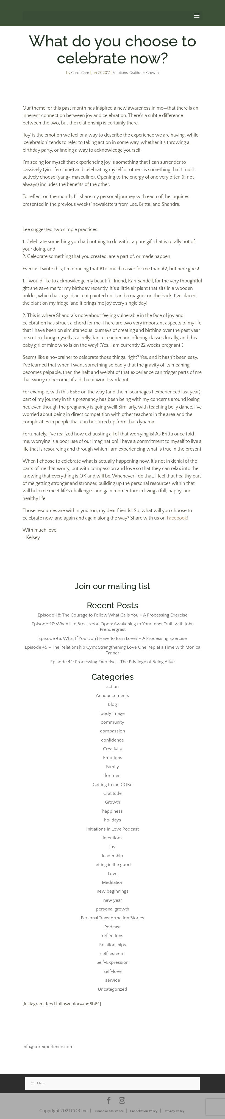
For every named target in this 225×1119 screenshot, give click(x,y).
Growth (152, 73)
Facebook (177, 518)
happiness (112, 811)
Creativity (112, 748)
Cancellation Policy (143, 1111)
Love (113, 873)
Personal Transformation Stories (112, 917)
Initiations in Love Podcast (112, 829)
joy (112, 846)
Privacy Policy (174, 1111)
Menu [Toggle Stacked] (38, 1083)
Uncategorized (112, 989)
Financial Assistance (109, 1111)
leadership (112, 855)
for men (113, 775)
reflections (112, 935)
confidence (112, 740)
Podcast (112, 926)
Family (112, 766)
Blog (112, 704)
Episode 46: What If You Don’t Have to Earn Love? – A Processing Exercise (112, 638)
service (112, 980)
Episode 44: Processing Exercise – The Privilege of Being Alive (112, 661)
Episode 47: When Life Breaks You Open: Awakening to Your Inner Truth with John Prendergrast (113, 626)
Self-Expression (112, 962)
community (112, 722)
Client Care (80, 73)
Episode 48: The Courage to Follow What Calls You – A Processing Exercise (113, 615)
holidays (112, 820)
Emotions (120, 73)
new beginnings (113, 891)
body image (113, 713)
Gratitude (137, 73)
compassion (112, 731)
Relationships (112, 944)
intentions (113, 837)
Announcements (112, 695)
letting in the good (113, 864)
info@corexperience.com (48, 1046)
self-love (113, 971)
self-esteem (112, 953)
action (112, 686)
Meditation (112, 882)
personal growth (112, 909)
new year (112, 900)
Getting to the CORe (112, 784)
